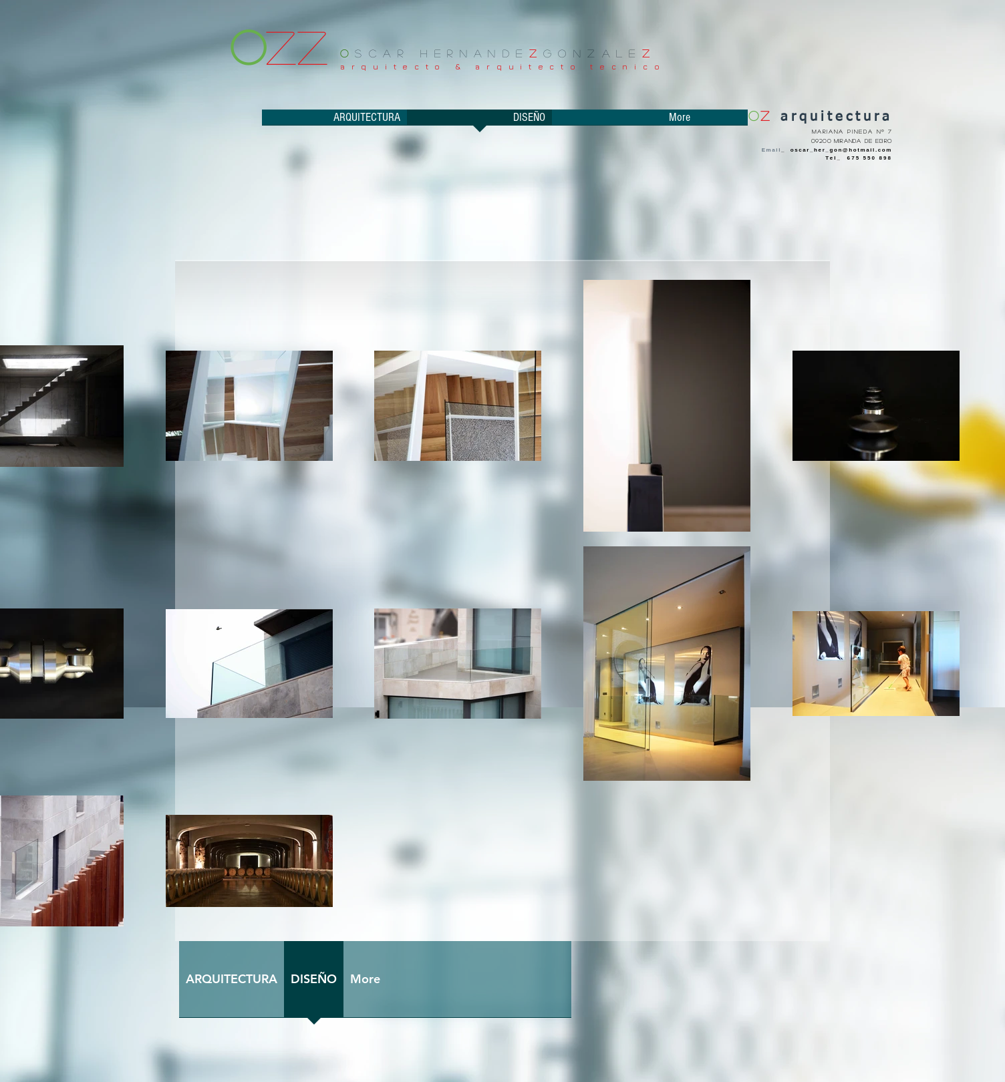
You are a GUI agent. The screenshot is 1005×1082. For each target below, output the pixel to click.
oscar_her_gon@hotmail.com (841, 150)
